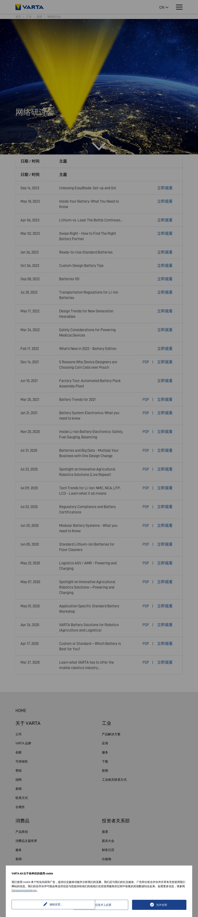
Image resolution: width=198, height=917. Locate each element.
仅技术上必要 (103, 904)
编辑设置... (43, 904)
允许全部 (161, 904)
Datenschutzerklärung (24, 890)
